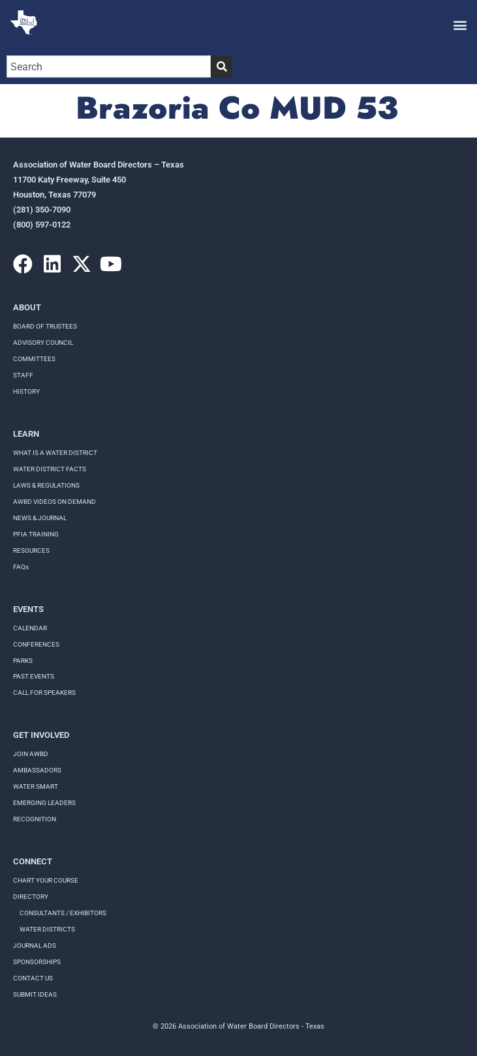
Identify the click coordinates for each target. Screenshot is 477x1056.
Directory (30, 896)
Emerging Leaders (44, 803)
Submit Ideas (35, 994)
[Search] (221, 66)
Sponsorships (37, 962)
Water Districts (47, 929)
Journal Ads (34, 945)
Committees (34, 359)
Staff (23, 375)
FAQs (21, 567)
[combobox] (109, 66)
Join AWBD (30, 754)
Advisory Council (43, 342)
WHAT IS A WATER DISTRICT (55, 452)
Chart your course (45, 880)
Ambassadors (37, 770)
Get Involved (41, 735)
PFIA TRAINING (36, 534)
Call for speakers (44, 692)
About (27, 307)
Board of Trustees (45, 326)
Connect (32, 861)
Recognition (34, 819)
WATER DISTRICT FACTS (49, 469)
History (26, 391)
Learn (26, 434)
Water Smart (35, 786)
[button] (459, 24)
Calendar (30, 628)
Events (28, 609)
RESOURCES (31, 550)
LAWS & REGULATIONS (46, 485)
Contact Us (33, 978)
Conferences (36, 644)
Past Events (33, 676)
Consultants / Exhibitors (63, 913)
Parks (23, 660)
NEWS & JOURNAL (40, 518)
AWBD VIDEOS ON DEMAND (54, 501)
